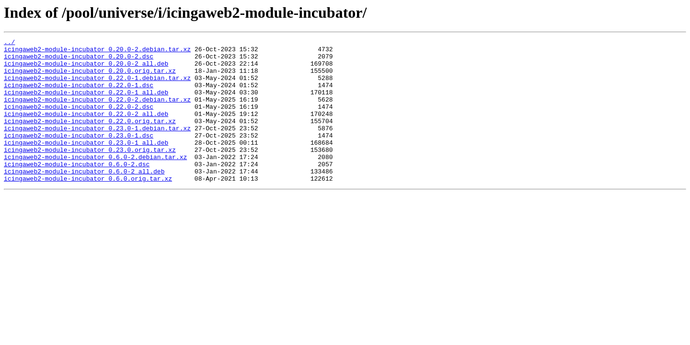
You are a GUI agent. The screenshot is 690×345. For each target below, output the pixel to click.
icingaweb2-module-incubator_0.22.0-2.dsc (78, 120)
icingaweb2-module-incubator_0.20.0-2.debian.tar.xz (97, 51)
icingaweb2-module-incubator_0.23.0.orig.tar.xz (90, 172)
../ (9, 43)
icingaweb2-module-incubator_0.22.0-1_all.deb (86, 103)
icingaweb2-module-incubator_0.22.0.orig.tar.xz (90, 138)
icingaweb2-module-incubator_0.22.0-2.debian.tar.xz (97, 112)
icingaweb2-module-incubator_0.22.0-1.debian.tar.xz (97, 86)
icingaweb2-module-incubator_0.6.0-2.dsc (77, 189)
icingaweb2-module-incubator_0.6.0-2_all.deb (84, 198)
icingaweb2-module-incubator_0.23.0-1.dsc (78, 155)
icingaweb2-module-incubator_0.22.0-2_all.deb (86, 129)
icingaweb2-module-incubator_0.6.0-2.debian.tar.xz (95, 181)
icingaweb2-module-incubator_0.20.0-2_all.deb (86, 69)
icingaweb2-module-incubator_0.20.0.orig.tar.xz (90, 77)
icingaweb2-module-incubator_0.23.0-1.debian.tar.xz (97, 146)
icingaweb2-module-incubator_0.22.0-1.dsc (78, 95)
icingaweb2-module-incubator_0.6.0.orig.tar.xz (88, 207)
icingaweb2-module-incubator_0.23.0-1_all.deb (86, 164)
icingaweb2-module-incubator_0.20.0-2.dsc (78, 60)
